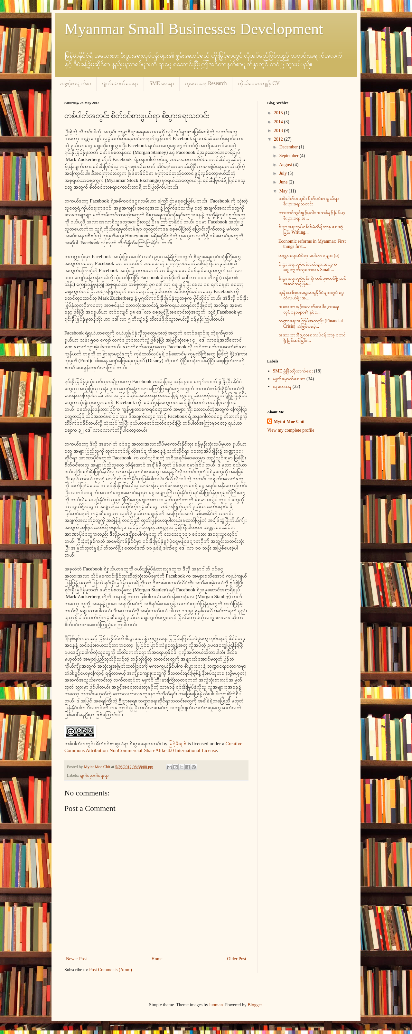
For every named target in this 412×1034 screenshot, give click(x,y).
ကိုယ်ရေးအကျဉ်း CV (259, 83)
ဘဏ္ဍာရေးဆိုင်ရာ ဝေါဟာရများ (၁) (308, 255)
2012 (279, 139)
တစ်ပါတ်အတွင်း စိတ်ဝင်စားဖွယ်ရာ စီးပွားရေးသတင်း (308, 201)
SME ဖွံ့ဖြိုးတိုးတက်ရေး (293, 371)
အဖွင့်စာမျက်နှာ (75, 83)
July (283, 173)
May (284, 191)
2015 (279, 112)
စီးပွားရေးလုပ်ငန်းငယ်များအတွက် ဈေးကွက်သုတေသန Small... (307, 267)
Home (157, 958)
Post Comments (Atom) (110, 969)
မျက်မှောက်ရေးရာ (120, 83)
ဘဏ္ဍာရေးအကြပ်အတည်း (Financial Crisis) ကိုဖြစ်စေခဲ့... (310, 323)
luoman (216, 1004)
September (289, 155)
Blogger (255, 1004)
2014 (279, 121)
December (289, 147)
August (286, 164)
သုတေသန (282, 386)
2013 (279, 130)
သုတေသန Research (206, 83)
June (284, 182)
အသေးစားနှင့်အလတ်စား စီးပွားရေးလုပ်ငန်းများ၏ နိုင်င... (309, 309)
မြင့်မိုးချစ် (177, 743)
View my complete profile (290, 430)
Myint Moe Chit (289, 421)
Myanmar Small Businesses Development (193, 28)
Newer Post (76, 958)
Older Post (237, 958)
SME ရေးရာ (161, 83)
